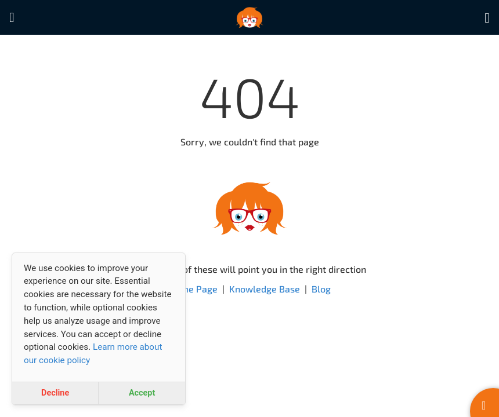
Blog (321, 288)
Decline (55, 393)
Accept (142, 393)
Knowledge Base (264, 288)
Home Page (193, 288)
